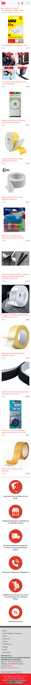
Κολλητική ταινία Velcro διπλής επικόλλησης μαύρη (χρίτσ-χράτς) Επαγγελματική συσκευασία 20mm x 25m (15, 276)
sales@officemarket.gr (12, 668)
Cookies (4, 641)
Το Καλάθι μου (6, 644)
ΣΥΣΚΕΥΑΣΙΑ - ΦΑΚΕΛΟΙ (11, 8)
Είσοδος (4, 649)
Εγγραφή (5, 647)
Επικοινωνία (6, 639)
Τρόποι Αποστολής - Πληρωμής (12, 633)
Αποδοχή (11, 682)
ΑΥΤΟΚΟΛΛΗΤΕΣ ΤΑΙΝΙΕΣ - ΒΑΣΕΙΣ (13, 10)
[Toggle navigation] (27, 3)
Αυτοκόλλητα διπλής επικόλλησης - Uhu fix (15, 45)
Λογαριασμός (6, 652)
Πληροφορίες (19, 682)
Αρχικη (4, 631)
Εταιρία (4, 636)
